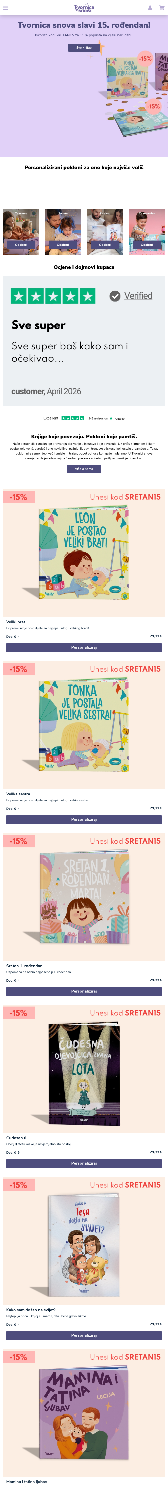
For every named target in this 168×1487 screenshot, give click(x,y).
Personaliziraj (84, 647)
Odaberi (21, 245)
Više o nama (84, 469)
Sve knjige (84, 47)
